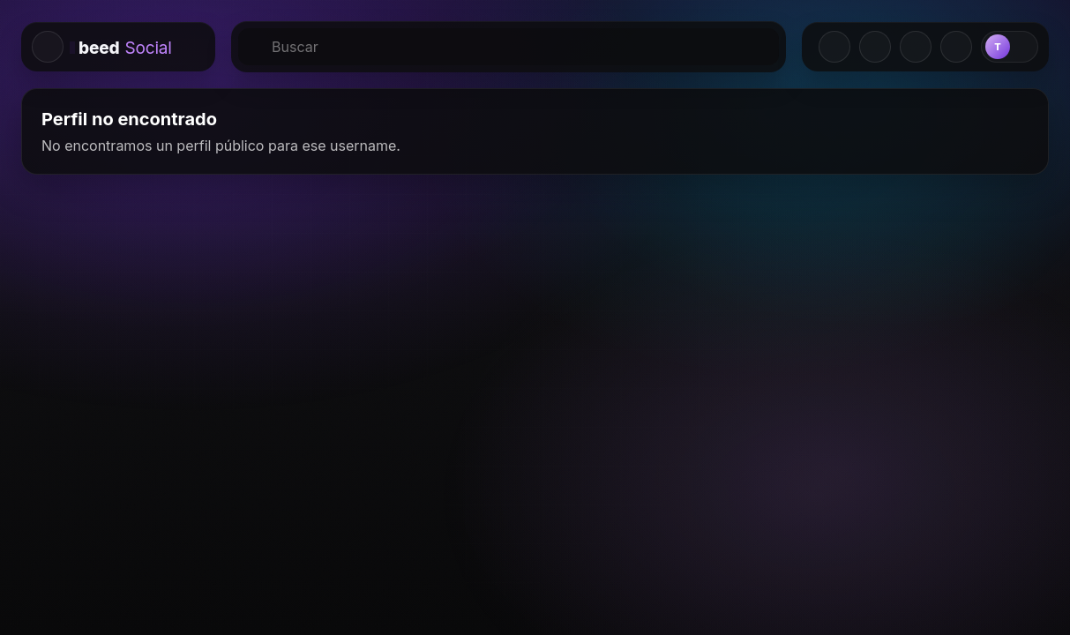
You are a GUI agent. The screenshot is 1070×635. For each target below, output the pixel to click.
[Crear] (834, 47)
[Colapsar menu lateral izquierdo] (48, 47)
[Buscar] (508, 46)
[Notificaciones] (956, 47)
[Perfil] (1009, 47)
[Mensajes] (916, 47)
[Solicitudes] (875, 47)
